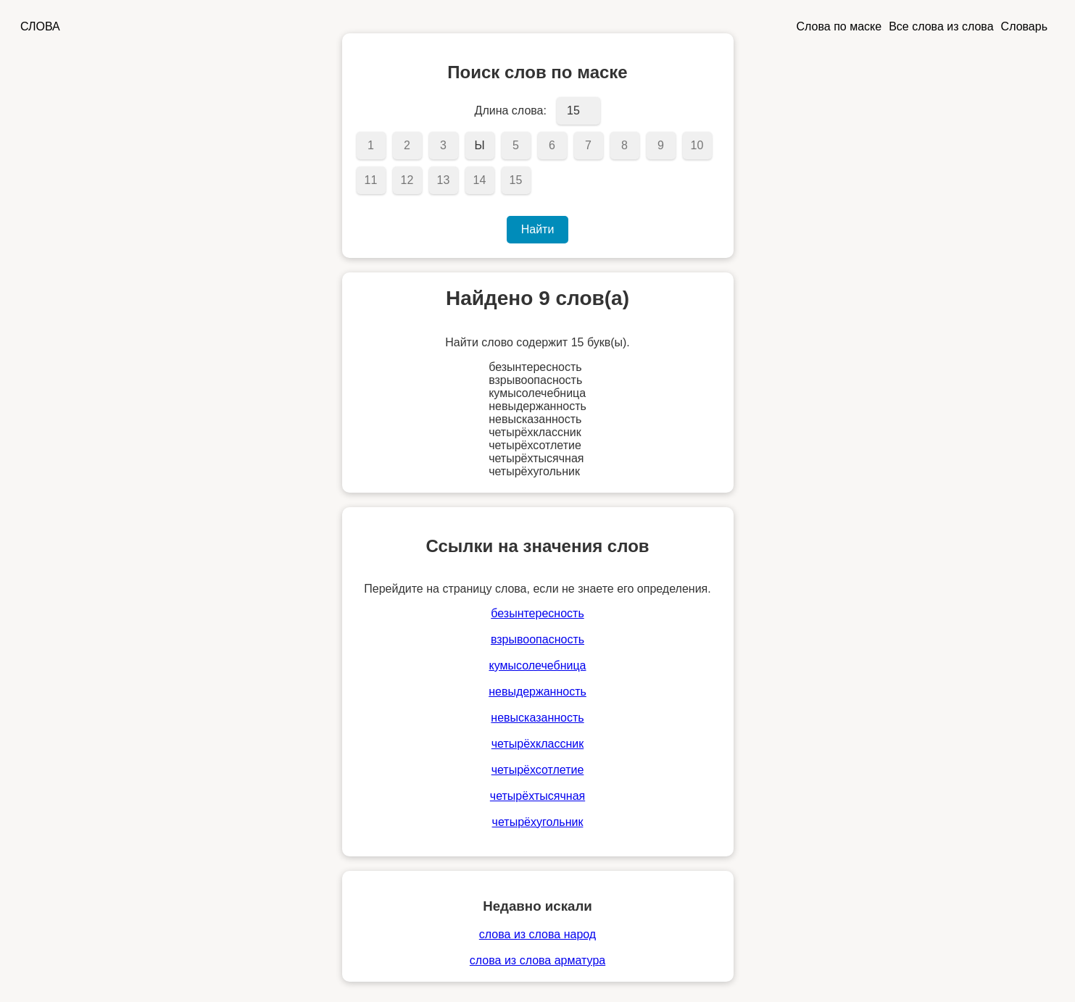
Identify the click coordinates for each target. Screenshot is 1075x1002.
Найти (538, 229)
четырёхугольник (538, 822)
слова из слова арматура (537, 960)
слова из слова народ (537, 934)
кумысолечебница (537, 665)
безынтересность (537, 613)
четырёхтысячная (537, 796)
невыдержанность (537, 691)
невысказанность (537, 717)
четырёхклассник (537, 744)
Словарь (1024, 26)
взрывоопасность (537, 639)
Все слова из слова (941, 26)
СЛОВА (40, 26)
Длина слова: (511, 110)
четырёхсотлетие (537, 770)
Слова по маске (839, 26)
